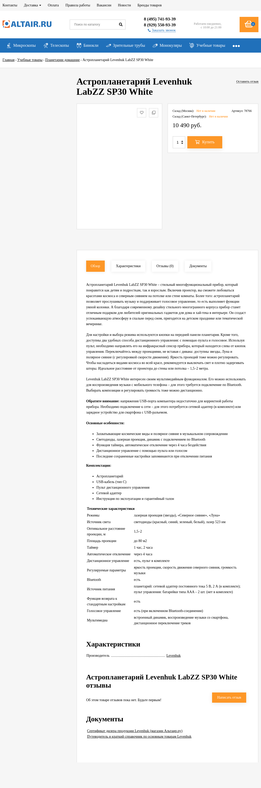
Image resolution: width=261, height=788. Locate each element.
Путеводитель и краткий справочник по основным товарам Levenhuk (139, 736)
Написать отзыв (229, 697)
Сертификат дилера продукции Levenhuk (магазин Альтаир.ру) (134, 731)
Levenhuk (173, 655)
